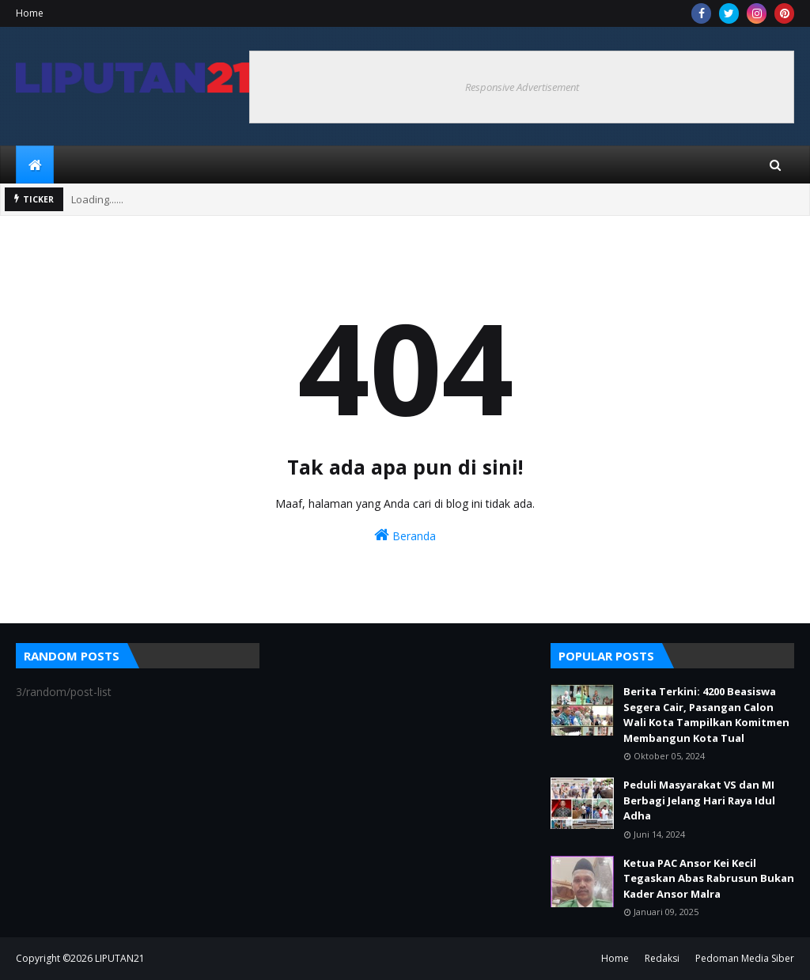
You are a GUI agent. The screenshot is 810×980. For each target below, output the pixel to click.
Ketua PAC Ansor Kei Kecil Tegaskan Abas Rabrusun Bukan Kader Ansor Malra (708, 878)
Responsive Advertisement (522, 87)
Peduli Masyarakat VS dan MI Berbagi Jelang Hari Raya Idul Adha (699, 800)
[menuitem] (35, 165)
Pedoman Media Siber (744, 958)
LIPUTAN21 (120, 958)
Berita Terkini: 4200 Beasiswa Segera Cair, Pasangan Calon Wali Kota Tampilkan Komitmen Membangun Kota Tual (706, 714)
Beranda (405, 535)
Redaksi (662, 958)
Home (30, 13)
